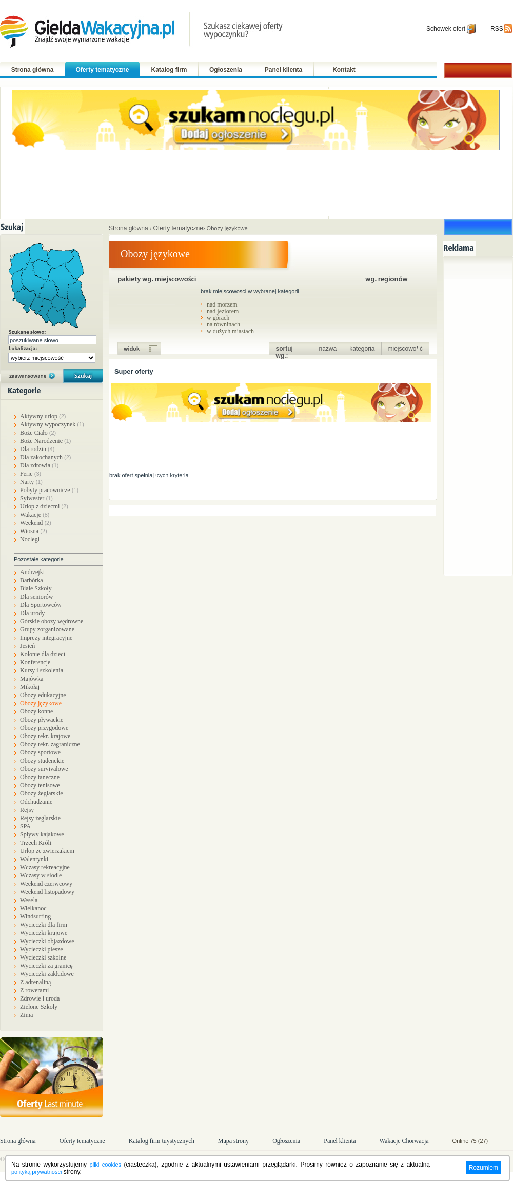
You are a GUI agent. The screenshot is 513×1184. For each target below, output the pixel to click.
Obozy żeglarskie (41, 793)
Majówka (31, 678)
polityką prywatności (36, 1172)
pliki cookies (105, 1164)
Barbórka (31, 580)
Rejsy (27, 809)
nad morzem (222, 304)
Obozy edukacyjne (43, 695)
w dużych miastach (230, 331)
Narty (31, 481)
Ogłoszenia (225, 69)
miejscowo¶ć (405, 348)
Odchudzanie (36, 801)
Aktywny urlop (43, 416)
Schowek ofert (445, 28)
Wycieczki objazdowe (47, 941)
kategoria (361, 348)
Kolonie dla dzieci (42, 654)
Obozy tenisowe (40, 785)
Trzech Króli (35, 842)
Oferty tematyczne (102, 69)
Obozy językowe (41, 703)
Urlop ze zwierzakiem (47, 850)
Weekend (35, 522)
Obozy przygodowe (44, 727)
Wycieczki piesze (41, 949)
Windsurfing (35, 916)
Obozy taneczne (40, 777)
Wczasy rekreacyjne (45, 867)
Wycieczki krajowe (43, 932)
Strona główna (32, 69)
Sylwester (36, 498)
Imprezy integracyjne (46, 637)
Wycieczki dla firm (43, 924)
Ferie (30, 473)
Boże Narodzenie (45, 440)
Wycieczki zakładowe (47, 973)
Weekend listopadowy (47, 891)
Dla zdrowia (39, 465)
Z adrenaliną (35, 982)
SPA (25, 826)
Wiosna (33, 531)
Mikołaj (30, 686)
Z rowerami (34, 990)
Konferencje (35, 662)
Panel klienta (283, 69)
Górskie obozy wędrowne (51, 621)
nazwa (328, 348)
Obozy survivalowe (44, 768)
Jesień (27, 645)
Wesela (28, 900)
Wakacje (35, 514)
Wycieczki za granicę (46, 965)
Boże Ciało (38, 432)
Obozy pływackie (41, 719)
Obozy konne (36, 711)
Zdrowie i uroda (40, 998)
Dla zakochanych (45, 457)
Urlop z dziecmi (44, 506)
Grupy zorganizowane (47, 629)
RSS (496, 28)
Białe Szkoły (36, 588)
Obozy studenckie (42, 760)
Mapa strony (233, 1141)
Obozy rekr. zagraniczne (50, 744)
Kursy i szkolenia (41, 670)
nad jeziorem (223, 311)
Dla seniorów (36, 596)
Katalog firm (169, 69)
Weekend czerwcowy (46, 883)
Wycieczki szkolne (43, 957)
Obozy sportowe (40, 752)
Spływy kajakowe (42, 834)
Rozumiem (483, 1167)
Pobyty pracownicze (49, 490)
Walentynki (34, 859)
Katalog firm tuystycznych (161, 1141)
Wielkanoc (33, 908)
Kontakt (344, 69)
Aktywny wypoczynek (52, 424)
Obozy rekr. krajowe (45, 736)
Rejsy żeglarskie (40, 818)
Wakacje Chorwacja (405, 1141)
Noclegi (30, 539)
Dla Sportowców (41, 604)
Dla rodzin (37, 449)
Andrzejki (32, 572)
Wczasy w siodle (41, 875)
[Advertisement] (480, 414)
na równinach (223, 324)
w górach (218, 317)
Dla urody (32, 613)
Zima (26, 1014)
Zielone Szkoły (38, 1006)
